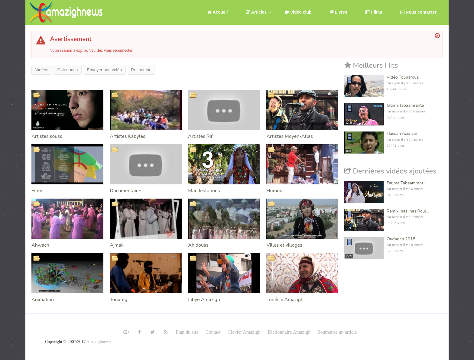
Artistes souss (46, 136)
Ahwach (40, 245)
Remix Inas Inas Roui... (408, 211)
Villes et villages (284, 245)
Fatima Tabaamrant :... (407, 183)
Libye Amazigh (204, 299)
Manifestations (204, 190)
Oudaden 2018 (401, 239)
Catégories (67, 69)
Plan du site (187, 332)
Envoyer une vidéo (104, 69)
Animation (42, 299)
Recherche (141, 69)
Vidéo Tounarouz (403, 77)
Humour (275, 190)
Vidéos (41, 69)
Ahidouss (198, 245)
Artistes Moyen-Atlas (289, 136)
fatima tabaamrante (405, 105)
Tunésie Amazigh (285, 299)
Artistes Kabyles (127, 136)
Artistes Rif (200, 136)
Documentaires (126, 190)
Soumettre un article (337, 332)
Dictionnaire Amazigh (289, 332)
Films (37, 190)
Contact (213, 332)
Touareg (118, 299)
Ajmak (117, 245)
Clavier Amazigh (244, 332)
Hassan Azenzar (402, 133)
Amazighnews (98, 341)
